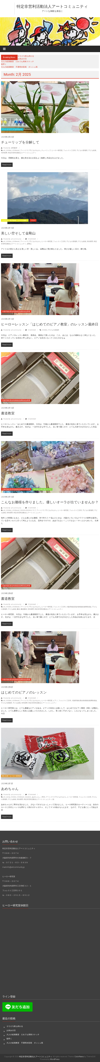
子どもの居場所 (82, 150)
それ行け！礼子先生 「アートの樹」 (14, 220)
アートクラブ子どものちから (30, 150)
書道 (18, 609)
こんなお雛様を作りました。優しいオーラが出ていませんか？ (49, 502)
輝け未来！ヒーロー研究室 (11, 776)
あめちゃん (10, 789)
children (8, 150)
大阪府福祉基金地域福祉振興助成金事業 (16, 311)
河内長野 (4, 153)
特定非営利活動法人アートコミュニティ (52, 6)
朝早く (4, 64)
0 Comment (30, 239)
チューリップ (46, 150)
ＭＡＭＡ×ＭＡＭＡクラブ (42, 489)
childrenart (16, 150)
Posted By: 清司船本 (10, 148)
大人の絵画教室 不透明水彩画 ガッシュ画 (19, 67)
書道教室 (8, 413)
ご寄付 (42, 797)
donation (28, 797)
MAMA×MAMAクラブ (28, 510)
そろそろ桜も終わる (26, 56)
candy (8, 797)
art (4, 150)
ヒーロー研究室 (57, 150)
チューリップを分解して (20, 142)
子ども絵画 (92, 150)
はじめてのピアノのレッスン (24, 692)
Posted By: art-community (12, 239)
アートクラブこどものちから (12, 129)
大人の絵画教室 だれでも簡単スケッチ (17, 61)
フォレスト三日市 (69, 150)
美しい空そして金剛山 (18, 233)
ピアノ (55, 700)
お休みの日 (22, 59)
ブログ (33, 220)
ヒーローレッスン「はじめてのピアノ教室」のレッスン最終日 (49, 324)
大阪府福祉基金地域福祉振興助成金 (78, 607)
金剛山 (29, 244)
